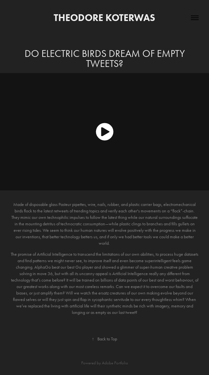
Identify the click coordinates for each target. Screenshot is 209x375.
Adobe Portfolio (115, 362)
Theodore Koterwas (104, 18)
